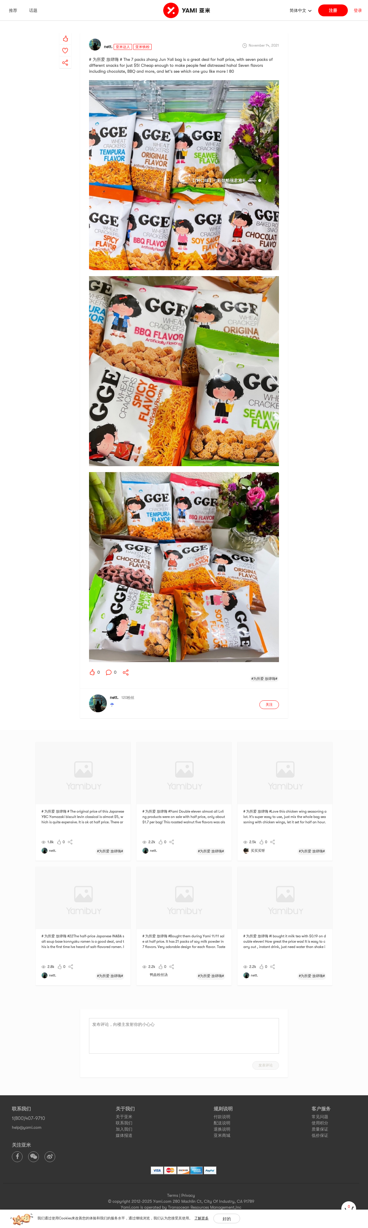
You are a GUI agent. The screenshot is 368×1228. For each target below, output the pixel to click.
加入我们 (124, 1129)
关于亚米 (124, 1116)
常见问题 (320, 1116)
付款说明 (222, 1116)
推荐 (13, 10)
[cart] (348, 1208)
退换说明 (222, 1129)
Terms (172, 1195)
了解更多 (201, 1218)
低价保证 (320, 1135)
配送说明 (222, 1123)
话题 (33, 10)
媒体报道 (124, 1135)
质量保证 (320, 1129)
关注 (269, 704)
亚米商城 (222, 1135)
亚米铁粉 (142, 47)
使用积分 (320, 1123)
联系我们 (124, 1123)
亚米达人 (123, 47)
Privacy (188, 1195)
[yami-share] (65, 56)
